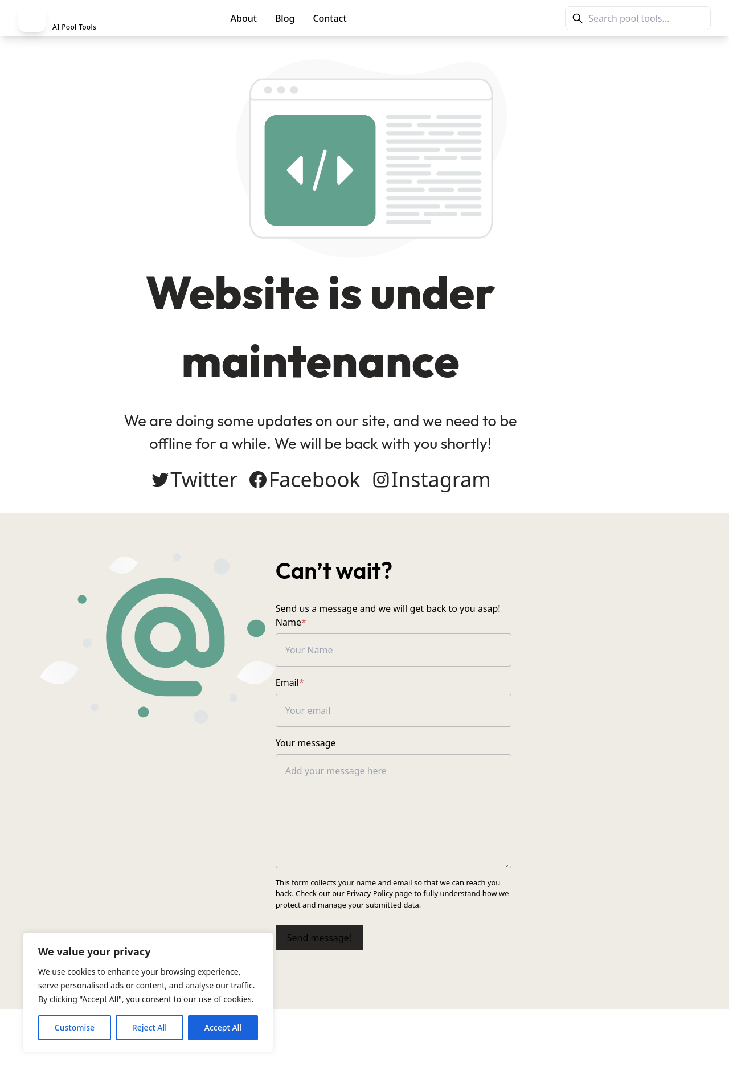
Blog (284, 18)
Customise (75, 1027)
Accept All (222, 1027)
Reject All (149, 1027)
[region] (148, 992)
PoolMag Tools (405, 18)
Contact (329, 18)
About (244, 18)
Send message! (408, 932)
